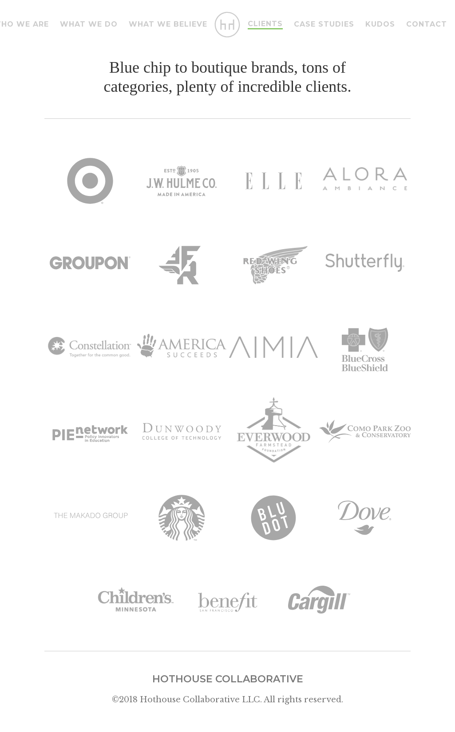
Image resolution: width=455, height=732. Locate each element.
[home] (227, 24)
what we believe (168, 24)
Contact (426, 24)
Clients (265, 24)
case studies (324, 24)
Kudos (380, 24)
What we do (89, 24)
